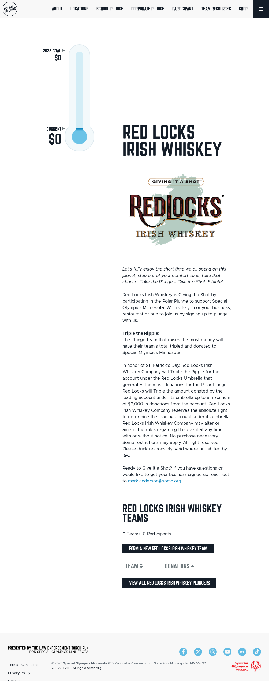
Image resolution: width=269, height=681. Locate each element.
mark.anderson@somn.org (154, 481)
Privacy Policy (19, 673)
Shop (243, 8)
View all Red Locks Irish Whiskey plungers (169, 583)
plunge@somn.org (87, 668)
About (57, 8)
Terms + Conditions (23, 665)
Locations (79, 8)
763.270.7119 (60, 668)
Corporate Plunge (147, 8)
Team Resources (216, 8)
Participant (182, 8)
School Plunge (109, 8)
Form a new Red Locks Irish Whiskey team (168, 548)
